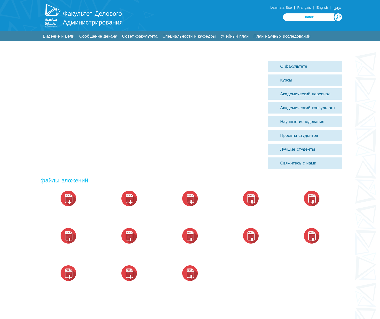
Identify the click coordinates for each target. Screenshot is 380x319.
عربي (337, 7)
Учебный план (235, 36)
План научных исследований (281, 36)
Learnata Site (281, 7)
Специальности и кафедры (189, 36)
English (322, 7)
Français (304, 7)
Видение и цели (58, 36)
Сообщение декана (98, 36)
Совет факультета (140, 36)
